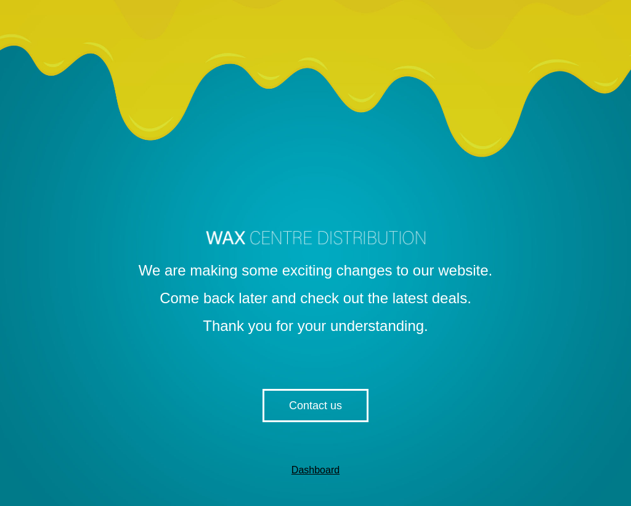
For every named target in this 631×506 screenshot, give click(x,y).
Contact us (315, 405)
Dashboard (315, 470)
